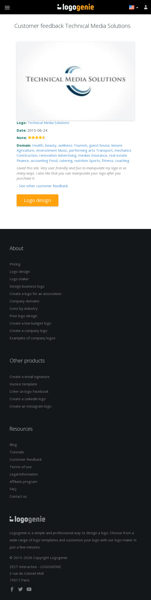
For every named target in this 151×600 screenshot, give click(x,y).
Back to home (75, 7)
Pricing (15, 264)
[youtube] (29, 590)
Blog (13, 444)
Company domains (25, 301)
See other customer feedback (43, 185)
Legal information (24, 474)
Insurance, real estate (109, 155)
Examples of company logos (32, 338)
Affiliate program (23, 481)
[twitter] (21, 590)
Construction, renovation (37, 155)
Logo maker (19, 278)
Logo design (37, 200)
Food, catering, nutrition (68, 160)
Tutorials (17, 452)
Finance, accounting (32, 160)
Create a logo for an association (35, 293)
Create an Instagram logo (30, 406)
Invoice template (23, 384)
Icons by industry (24, 308)
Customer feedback (26, 459)
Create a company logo (28, 330)
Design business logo (27, 286)
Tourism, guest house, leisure (98, 145)
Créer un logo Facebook (29, 391)
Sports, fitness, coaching (109, 160)
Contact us (18, 496)
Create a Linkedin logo (28, 398)
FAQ (13, 488)
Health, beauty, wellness (52, 145)
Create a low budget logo (30, 323)
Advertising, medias (74, 155)
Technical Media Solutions (48, 122)
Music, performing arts (76, 150)
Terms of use (21, 466)
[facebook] (12, 590)
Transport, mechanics (113, 150)
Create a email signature (30, 376)
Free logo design (23, 315)
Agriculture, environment (37, 150)
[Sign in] (145, 7)
